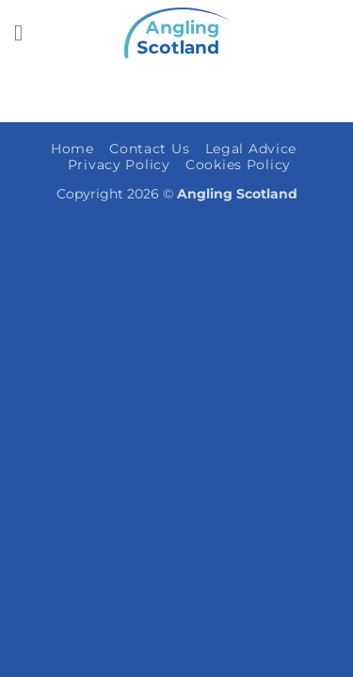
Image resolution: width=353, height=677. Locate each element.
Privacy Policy (119, 164)
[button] (25, 32)
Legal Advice (251, 148)
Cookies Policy (238, 164)
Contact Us (149, 148)
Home (72, 148)
